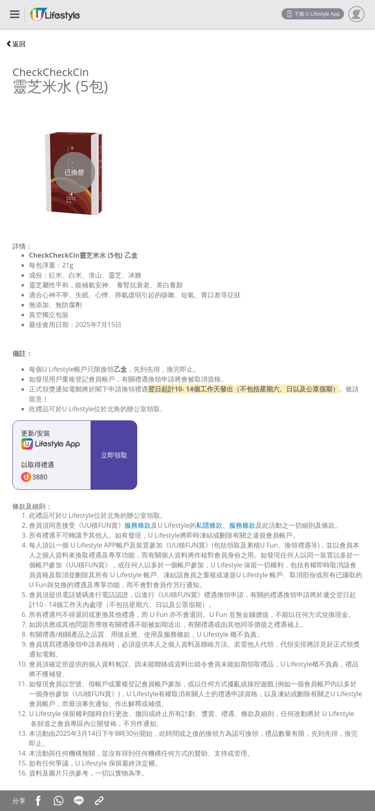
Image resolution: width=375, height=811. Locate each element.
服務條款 (137, 525)
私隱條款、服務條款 (226, 525)
